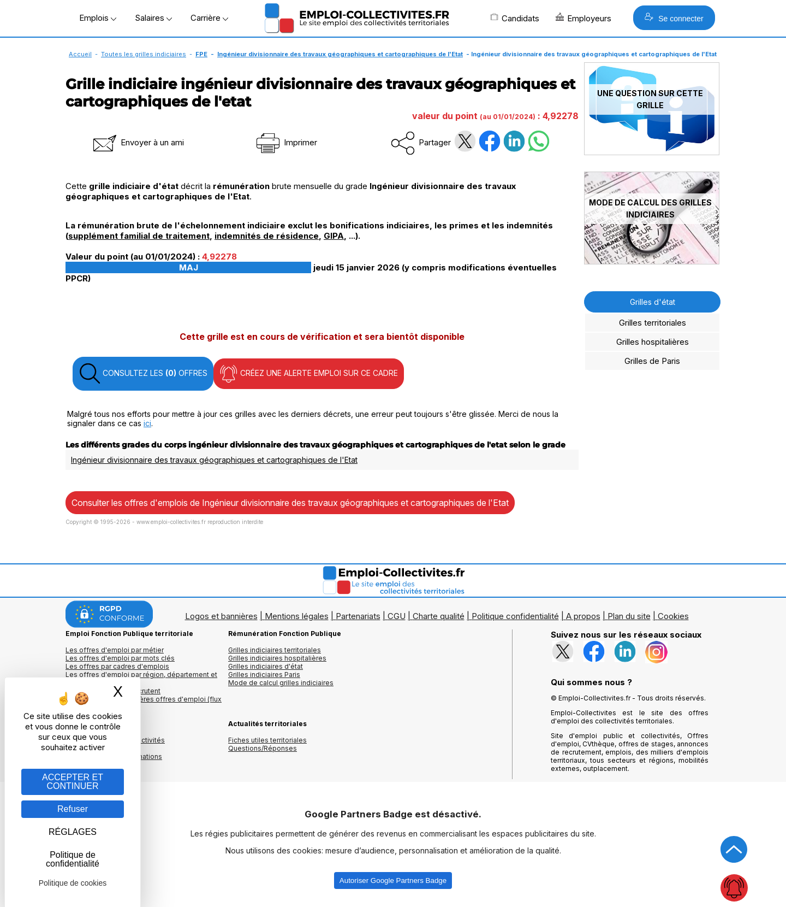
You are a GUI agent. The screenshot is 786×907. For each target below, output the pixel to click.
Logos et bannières (221, 616)
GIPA (334, 236)
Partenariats (358, 616)
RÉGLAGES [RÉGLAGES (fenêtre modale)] (73, 832)
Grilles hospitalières (652, 342)
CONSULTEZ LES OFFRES (143, 374)
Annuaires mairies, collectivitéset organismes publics (115, 744)
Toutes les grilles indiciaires (143, 54)
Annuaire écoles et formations (114, 756)
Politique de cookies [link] (73, 883)
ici (147, 423)
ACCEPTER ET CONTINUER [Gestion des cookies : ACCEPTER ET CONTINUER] (72, 782)
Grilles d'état (652, 302)
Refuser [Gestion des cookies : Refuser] (72, 809)
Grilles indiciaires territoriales (274, 650)
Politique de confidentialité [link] (72, 859)
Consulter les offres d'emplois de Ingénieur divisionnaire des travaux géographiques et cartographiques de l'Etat (290, 502)
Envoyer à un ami (137, 142)
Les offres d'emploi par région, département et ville (141, 678)
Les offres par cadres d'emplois (117, 666)
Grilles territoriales (652, 322)
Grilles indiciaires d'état (265, 666)
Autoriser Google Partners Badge (393, 880)
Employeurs (583, 18)
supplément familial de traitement (139, 236)
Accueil (80, 54)
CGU (397, 616)
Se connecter (674, 18)
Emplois (97, 18)
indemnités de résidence (267, 236)
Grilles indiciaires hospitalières (277, 658)
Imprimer (285, 142)
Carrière (209, 18)
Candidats (514, 18)
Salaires (153, 18)
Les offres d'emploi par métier (115, 650)
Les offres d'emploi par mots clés (120, 658)
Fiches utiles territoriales (267, 740)
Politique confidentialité (515, 616)
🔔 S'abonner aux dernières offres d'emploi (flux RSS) (144, 703)
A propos (583, 616)
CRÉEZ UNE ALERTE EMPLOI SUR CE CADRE (308, 373)
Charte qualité (439, 616)
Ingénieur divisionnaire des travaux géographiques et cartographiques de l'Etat (340, 54)
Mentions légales (297, 616)
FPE (201, 54)
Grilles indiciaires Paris (264, 674)
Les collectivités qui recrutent (113, 691)
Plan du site (629, 616)
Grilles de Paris (652, 361)
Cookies (673, 616)
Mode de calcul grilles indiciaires (281, 683)
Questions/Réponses (262, 748)
